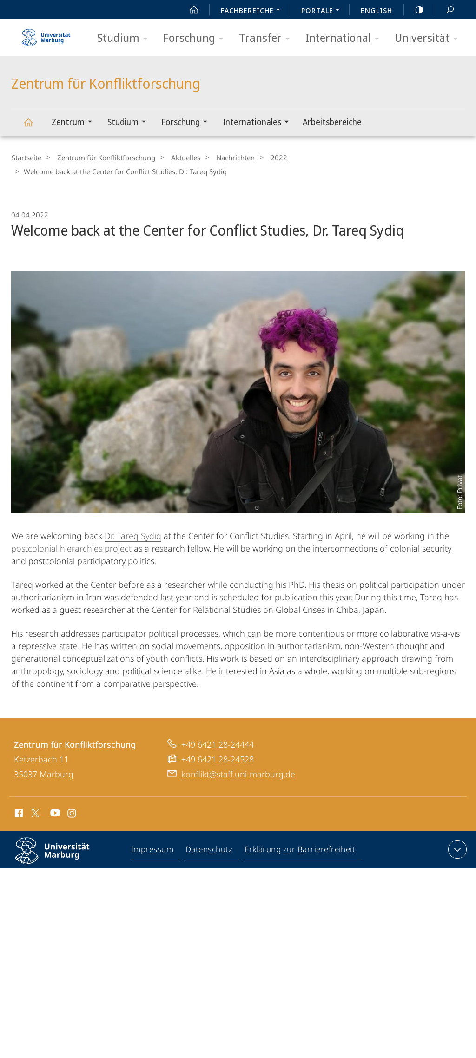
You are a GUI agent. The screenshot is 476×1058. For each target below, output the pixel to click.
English (376, 10)
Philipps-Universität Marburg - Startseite (46, 34)
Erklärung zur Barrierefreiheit (300, 850)
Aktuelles (177, 157)
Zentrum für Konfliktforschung (33, 127)
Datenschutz (209, 850)
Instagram (72, 813)
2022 (263, 157)
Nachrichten (224, 157)
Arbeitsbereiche (332, 121)
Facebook (18, 813)
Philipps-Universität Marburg (60, 857)
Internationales (259, 123)
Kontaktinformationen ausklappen (456, 848)
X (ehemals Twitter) (34, 812)
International (345, 38)
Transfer (267, 38)
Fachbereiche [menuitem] (253, 11)
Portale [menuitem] (322, 11)
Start (188, 10)
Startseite (26, 157)
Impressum (152, 850)
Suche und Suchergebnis (445, 10)
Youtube (54, 813)
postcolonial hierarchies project (71, 547)
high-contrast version (414, 10)
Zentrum (75, 123)
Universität (429, 38)
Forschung (196, 38)
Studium (125, 38)
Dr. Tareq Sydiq (133, 534)
